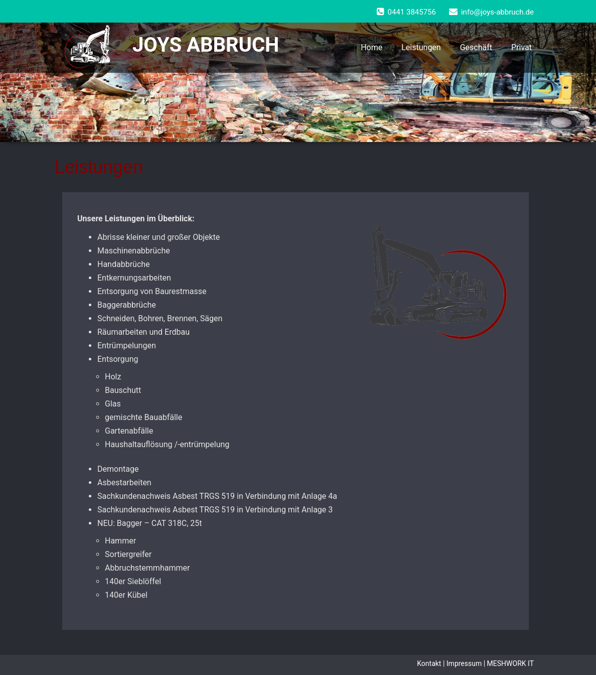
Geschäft (476, 47)
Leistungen (420, 47)
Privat (521, 47)
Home (371, 47)
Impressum (464, 663)
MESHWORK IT (510, 663)
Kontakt (429, 663)
